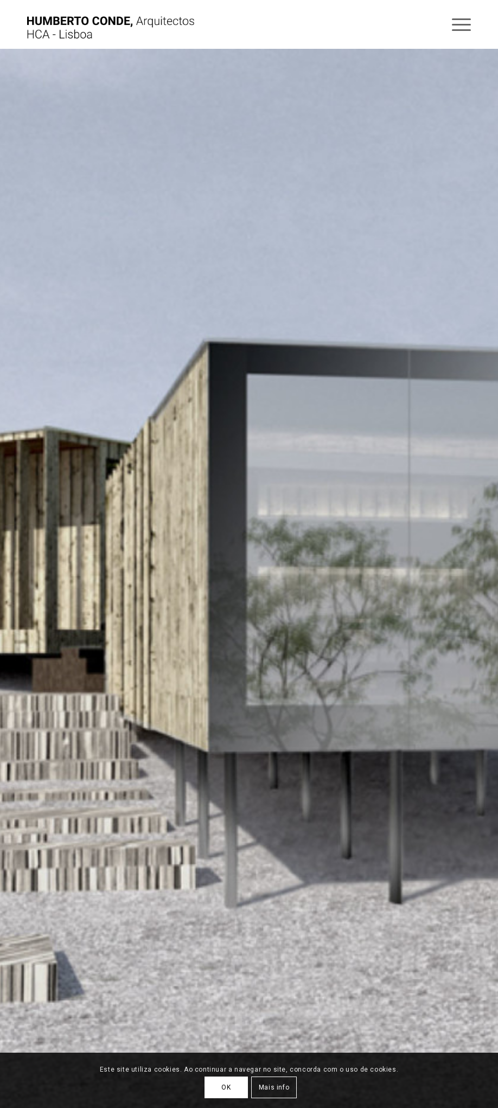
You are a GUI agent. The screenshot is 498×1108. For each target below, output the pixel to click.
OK (226, 1087)
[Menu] (456, 24)
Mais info (274, 1087)
